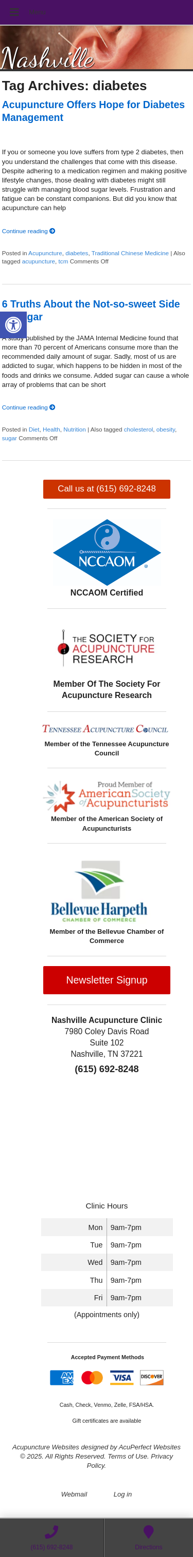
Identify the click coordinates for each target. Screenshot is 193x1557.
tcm (63, 261)
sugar (9, 438)
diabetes (76, 253)
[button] (13, 325)
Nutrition (74, 429)
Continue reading (29, 231)
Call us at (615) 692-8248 (107, 489)
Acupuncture (45, 253)
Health (51, 429)
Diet (34, 429)
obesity (165, 429)
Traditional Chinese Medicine (130, 253)
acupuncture (38, 261)
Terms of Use (127, 1456)
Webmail (74, 1494)
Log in (123, 1494)
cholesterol (138, 429)
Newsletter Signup (106, 980)
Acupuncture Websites (45, 1447)
